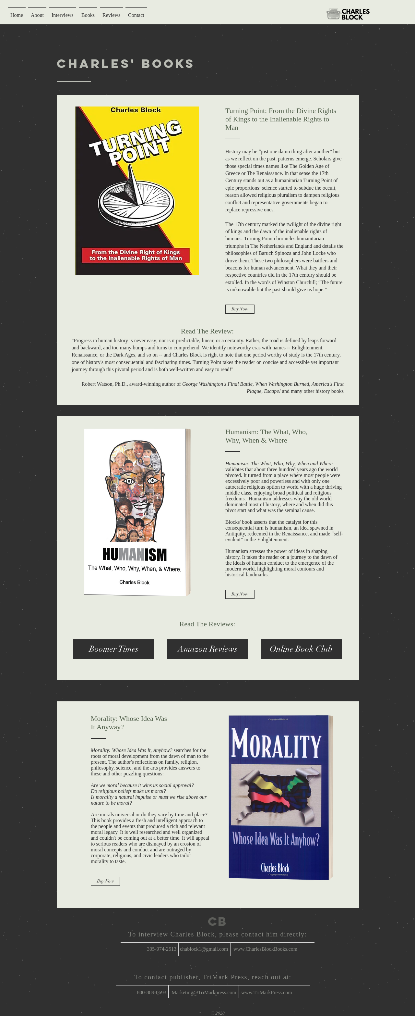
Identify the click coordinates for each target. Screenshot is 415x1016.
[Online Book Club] (301, 649)
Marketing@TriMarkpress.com (204, 992)
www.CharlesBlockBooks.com (265, 949)
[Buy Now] (240, 309)
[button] (113, 649)
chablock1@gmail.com (204, 949)
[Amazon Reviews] (207, 649)
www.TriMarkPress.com (266, 992)
